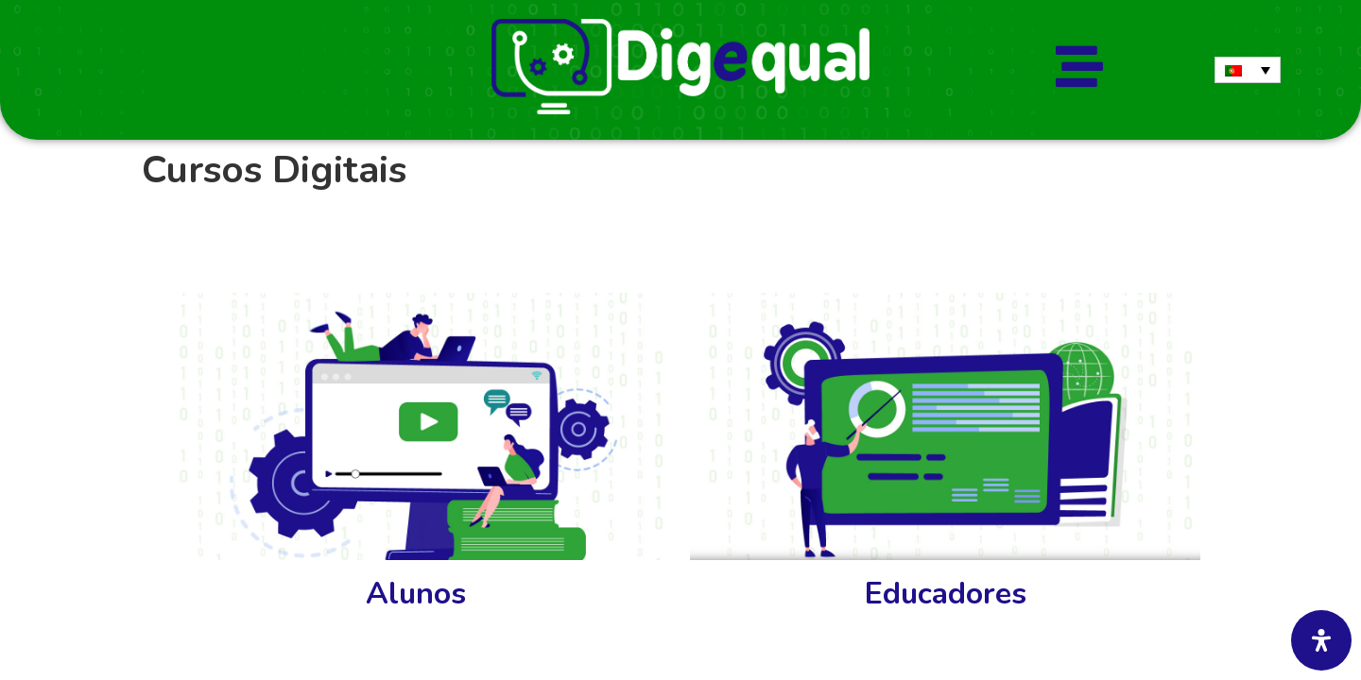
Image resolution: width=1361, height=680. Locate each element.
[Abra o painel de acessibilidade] (1321, 640)
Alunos (416, 593)
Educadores (945, 593)
